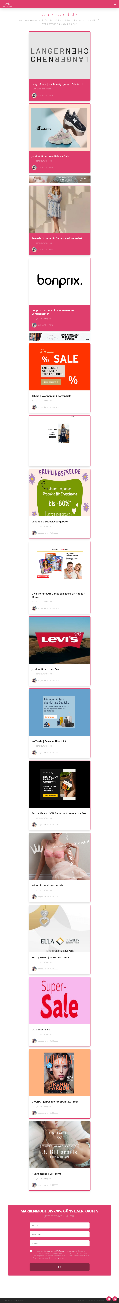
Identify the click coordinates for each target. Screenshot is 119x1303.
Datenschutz (48, 1251)
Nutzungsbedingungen (66, 1251)
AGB (111, 1301)
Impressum (80, 1301)
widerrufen (62, 1258)
